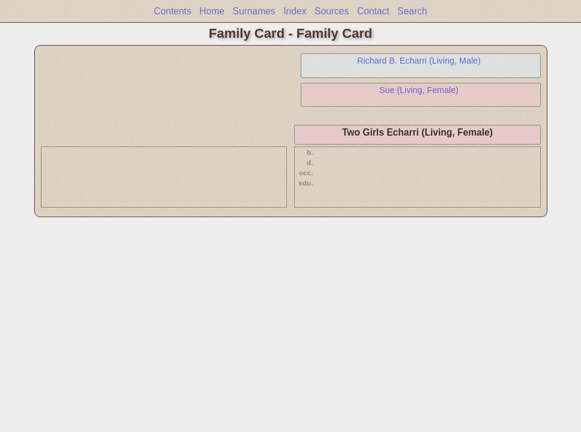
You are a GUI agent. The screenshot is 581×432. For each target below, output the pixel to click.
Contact (373, 11)
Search (412, 11)
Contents (172, 11)
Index (294, 11)
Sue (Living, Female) (419, 90)
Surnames (254, 11)
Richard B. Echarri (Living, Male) (419, 60)
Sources (332, 11)
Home (211, 11)
